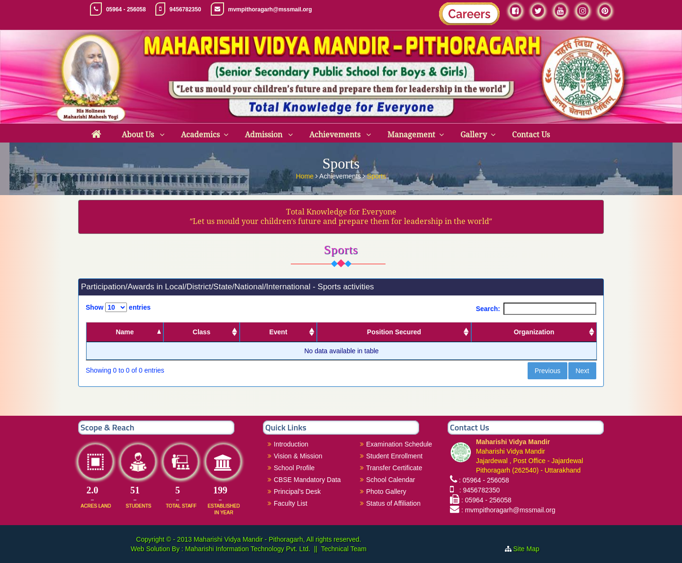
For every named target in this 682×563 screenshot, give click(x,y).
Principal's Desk (297, 491)
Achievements (335, 134)
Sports (376, 175)
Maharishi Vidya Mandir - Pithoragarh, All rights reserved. (277, 539)
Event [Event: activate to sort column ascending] (278, 332)
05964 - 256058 (126, 9)
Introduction (291, 444)
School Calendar (390, 479)
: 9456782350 (478, 490)
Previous (547, 371)
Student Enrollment (394, 456)
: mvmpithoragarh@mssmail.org (508, 510)
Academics (200, 134)
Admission (264, 134)
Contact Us (531, 134)
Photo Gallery (386, 491)
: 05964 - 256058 (484, 480)
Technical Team (344, 549)
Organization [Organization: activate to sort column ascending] (534, 332)
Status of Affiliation (393, 503)
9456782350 (185, 9)
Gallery (473, 134)
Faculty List (290, 503)
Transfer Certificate (394, 468)
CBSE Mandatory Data (307, 479)
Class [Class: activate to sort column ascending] (201, 332)
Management (411, 134)
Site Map (530, 549)
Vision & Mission (298, 456)
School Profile (294, 468)
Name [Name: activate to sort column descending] (125, 332)
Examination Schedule (399, 444)
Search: (536, 309)
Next (582, 371)
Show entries (118, 307)
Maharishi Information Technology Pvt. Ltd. (246, 549)
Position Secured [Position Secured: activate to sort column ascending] (394, 332)
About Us (139, 134)
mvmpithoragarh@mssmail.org (270, 9)
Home (305, 175)
